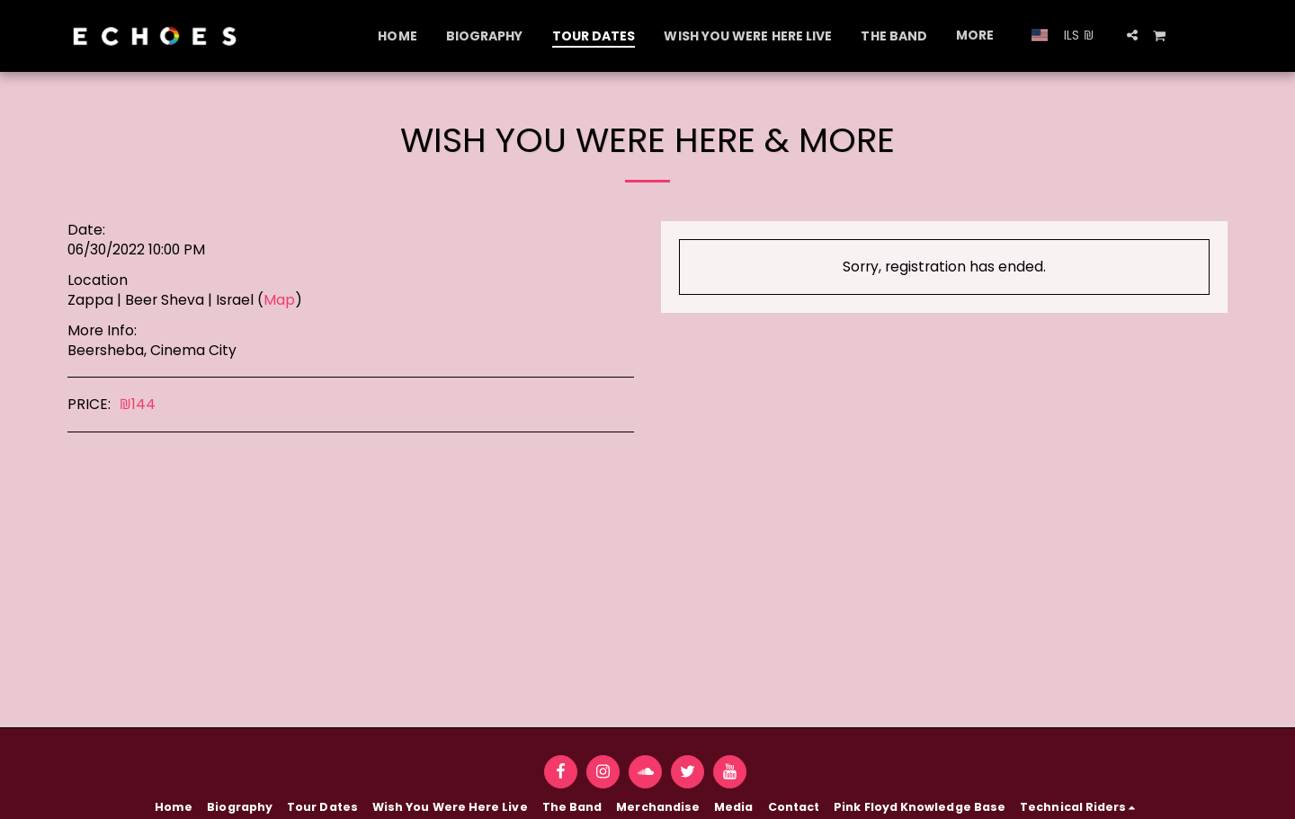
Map (279, 299)
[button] (1132, 35)
